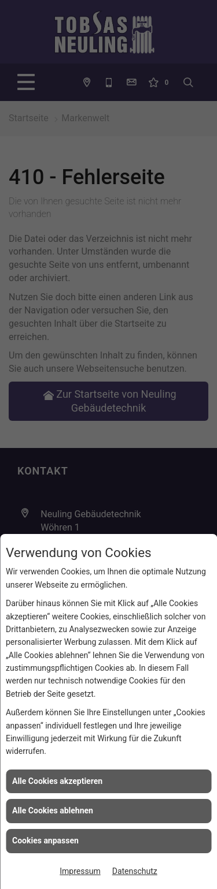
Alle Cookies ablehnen (52, 810)
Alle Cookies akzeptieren (57, 781)
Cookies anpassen (45, 840)
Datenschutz (134, 871)
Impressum (80, 871)
